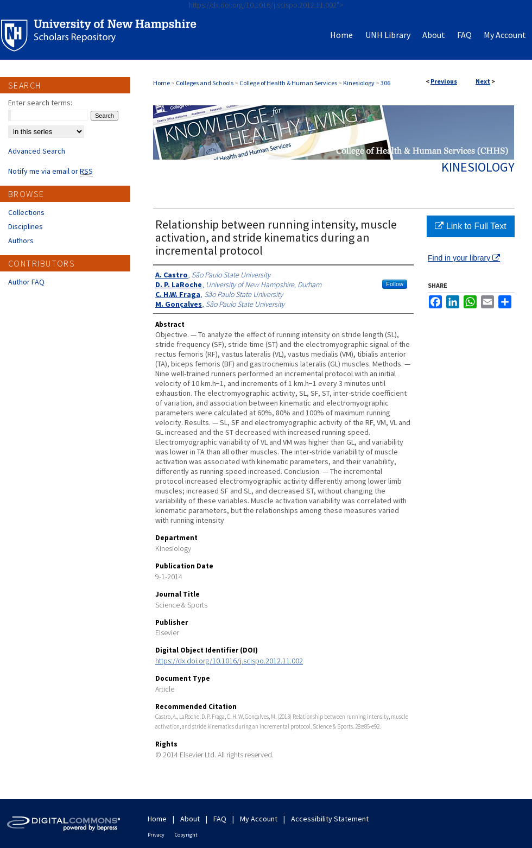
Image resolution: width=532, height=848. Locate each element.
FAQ (219, 819)
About (190, 819)
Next (483, 81)
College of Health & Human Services (288, 83)
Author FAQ (26, 282)
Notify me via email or (50, 171)
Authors (21, 240)
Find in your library (464, 258)
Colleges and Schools (204, 83)
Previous (443, 81)
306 (385, 83)
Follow (394, 284)
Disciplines (25, 226)
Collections (26, 212)
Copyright (186, 834)
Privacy (156, 834)
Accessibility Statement (330, 819)
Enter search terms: (40, 102)
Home (161, 83)
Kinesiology (359, 83)
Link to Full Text (470, 226)
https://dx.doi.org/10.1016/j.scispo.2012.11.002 (229, 661)
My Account (258, 819)
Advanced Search (36, 151)
